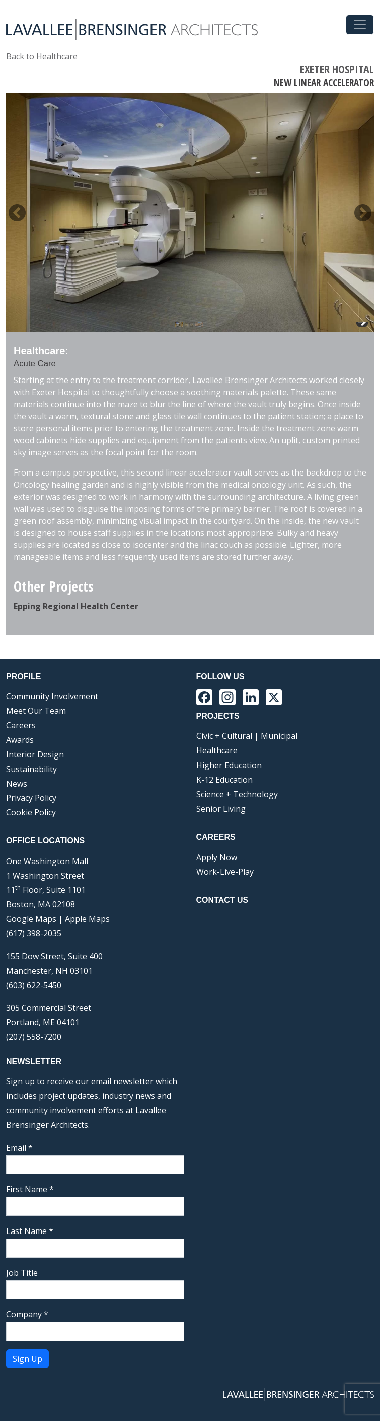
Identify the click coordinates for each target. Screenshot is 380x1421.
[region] (190, 212)
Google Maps (31, 918)
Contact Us (222, 900)
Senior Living (221, 808)
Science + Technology (237, 794)
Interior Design (35, 754)
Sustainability (31, 769)
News (16, 783)
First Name (30, 1189)
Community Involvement (52, 696)
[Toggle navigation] (360, 25)
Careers (21, 725)
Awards (20, 739)
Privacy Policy (31, 797)
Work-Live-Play (225, 871)
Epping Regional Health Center (76, 606)
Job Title (22, 1272)
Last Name (29, 1231)
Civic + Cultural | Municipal (246, 735)
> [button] (362, 212)
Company (27, 1314)
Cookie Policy (31, 812)
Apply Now (216, 857)
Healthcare (217, 750)
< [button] (17, 212)
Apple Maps (87, 918)
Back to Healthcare (42, 56)
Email (19, 1147)
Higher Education (229, 765)
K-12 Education (224, 779)
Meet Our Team (36, 710)
